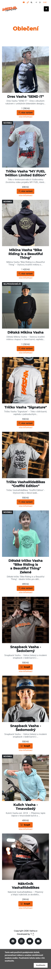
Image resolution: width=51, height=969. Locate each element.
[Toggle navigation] (46, 8)
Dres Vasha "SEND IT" (25, 97)
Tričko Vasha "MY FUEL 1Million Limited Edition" (25, 173)
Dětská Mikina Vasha (25, 332)
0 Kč (45, 2)
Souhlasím (40, 965)
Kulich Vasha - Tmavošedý (25, 807)
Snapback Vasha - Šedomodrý (25, 728)
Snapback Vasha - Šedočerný (25, 649)
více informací (25, 116)
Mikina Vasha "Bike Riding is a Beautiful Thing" (25, 254)
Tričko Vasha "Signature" (25, 407)
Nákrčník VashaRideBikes (25, 886)
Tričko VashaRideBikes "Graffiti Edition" (25, 484)
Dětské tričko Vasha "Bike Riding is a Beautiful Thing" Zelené (25, 566)
